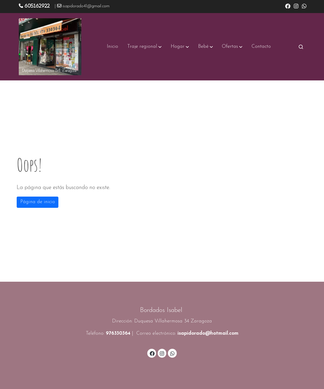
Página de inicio (37, 201)
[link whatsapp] (304, 5)
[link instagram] (296, 5)
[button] (144, 46)
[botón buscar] (300, 46)
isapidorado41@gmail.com (86, 6)
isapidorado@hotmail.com (208, 333)
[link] (50, 46)
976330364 (118, 333)
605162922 (37, 6)
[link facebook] (287, 5)
